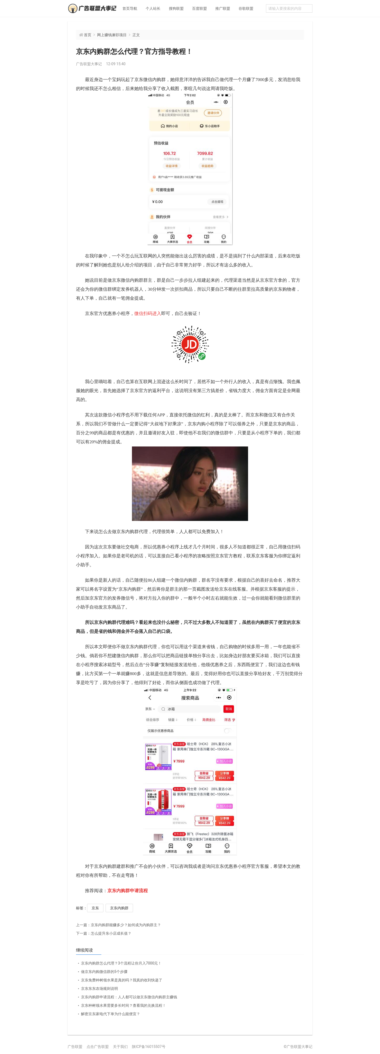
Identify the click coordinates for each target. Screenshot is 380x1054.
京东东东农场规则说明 (99, 988)
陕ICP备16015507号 (148, 1046)
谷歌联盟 (246, 8)
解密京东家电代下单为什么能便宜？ (110, 1014)
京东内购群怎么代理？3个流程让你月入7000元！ (121, 963)
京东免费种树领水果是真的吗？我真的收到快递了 (121, 980)
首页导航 (129, 8)
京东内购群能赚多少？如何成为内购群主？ (118, 925)
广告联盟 (75, 1046)
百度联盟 (199, 8)
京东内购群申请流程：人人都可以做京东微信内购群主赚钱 (129, 997)
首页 (87, 35)
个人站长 (153, 8)
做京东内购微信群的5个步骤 (104, 972)
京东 (95, 908)
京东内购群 (119, 908)
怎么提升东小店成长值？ (103, 933)
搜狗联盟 (176, 8)
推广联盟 (222, 8)
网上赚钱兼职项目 (112, 35)
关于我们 (120, 1046)
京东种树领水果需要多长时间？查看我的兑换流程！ (123, 1005)
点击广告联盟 (98, 1046)
